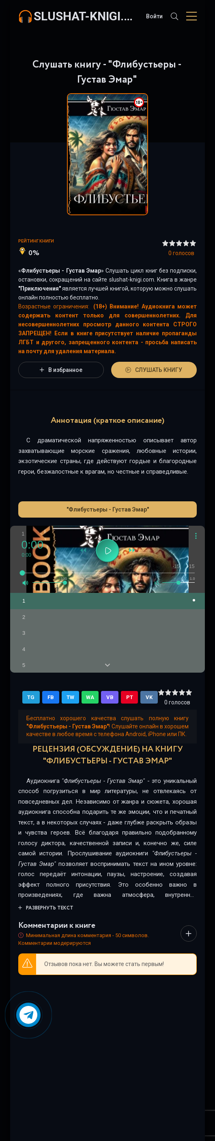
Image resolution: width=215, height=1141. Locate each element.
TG (30, 697)
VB (110, 697)
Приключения (39, 288)
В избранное (61, 370)
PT (129, 697)
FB (50, 697)
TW (70, 697)
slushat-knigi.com (86, 16)
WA (90, 697)
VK (149, 697)
